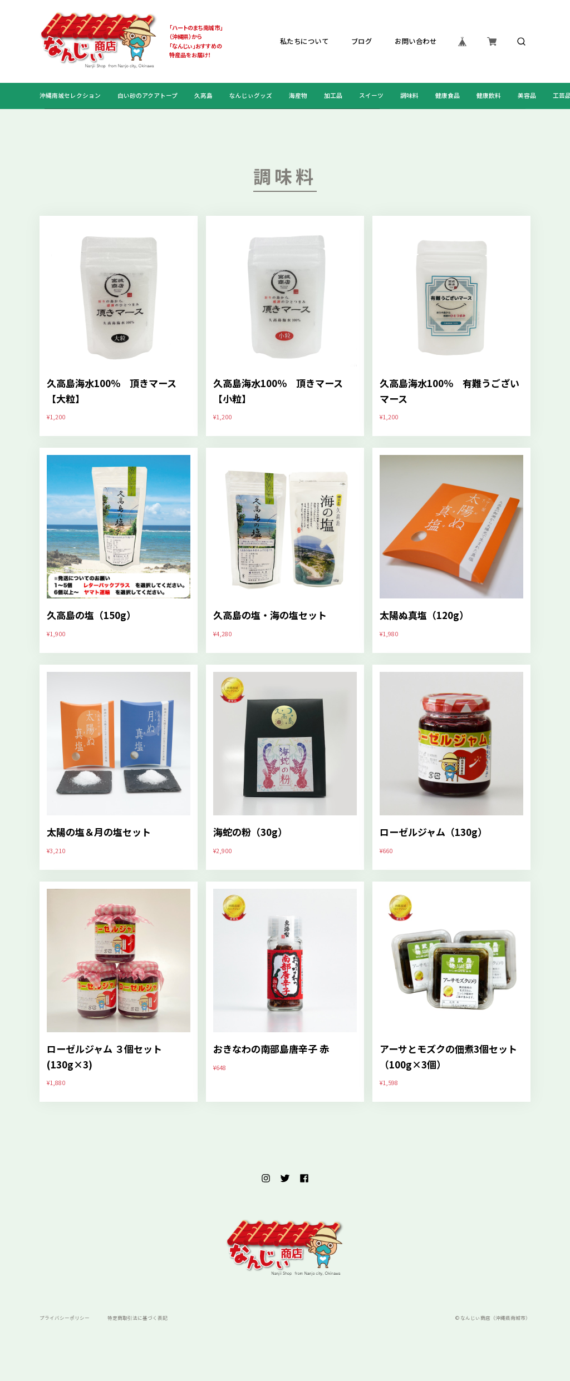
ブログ (361, 41)
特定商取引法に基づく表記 (137, 1318)
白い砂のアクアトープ (147, 95)
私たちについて (303, 41)
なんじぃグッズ (250, 95)
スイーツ (371, 95)
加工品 (333, 95)
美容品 (527, 95)
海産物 (298, 95)
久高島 (203, 95)
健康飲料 (488, 95)
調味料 (409, 95)
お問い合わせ (415, 41)
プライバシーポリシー (65, 1318)
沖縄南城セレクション (70, 95)
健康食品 (447, 95)
